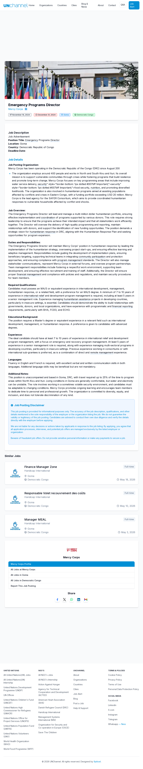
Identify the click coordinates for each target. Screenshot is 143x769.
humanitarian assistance (77, 299)
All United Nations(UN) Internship (14, 681)
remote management (101, 352)
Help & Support (80, 708)
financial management (29, 274)
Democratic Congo (85, 115)
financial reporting (122, 306)
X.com (111, 710)
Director (55, 140)
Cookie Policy (115, 675)
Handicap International (49, 712)
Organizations (46, 5)
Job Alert (132, 5)
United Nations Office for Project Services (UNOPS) (16, 719)
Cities (74, 5)
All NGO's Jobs (45, 675)
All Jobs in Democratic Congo (26, 580)
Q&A (123, 4)
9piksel (97, 761)
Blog (75, 698)
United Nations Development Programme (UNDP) (17, 689)
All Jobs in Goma (19, 575)
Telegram (112, 719)
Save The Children (47, 732)
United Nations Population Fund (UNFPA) (19, 727)
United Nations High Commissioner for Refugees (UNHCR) (17, 710)
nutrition (95, 187)
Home (32, 5)
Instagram (112, 714)
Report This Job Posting (23, 586)
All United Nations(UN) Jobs (17, 675)
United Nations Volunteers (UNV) (16, 735)
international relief (34, 295)
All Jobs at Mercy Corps (23, 569)
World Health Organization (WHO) (16, 742)
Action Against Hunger (49, 684)
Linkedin (112, 705)
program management (69, 260)
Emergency (31, 140)
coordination (48, 217)
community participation (92, 256)
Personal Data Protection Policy (123, 689)
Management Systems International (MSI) (49, 718)
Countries (62, 5)
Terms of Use (114, 684)
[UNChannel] (16, 5)
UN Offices (9, 695)
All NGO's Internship (48, 679)
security (42, 184)
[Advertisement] (71, 34)
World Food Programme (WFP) (18, 749)
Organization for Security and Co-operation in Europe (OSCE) (53, 726)
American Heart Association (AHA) (51, 701)
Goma (66, 115)
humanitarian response (42, 231)
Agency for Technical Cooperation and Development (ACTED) (53, 692)
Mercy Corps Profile (21, 564)
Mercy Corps (15, 109)
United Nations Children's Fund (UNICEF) (19, 701)
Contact (112, 5)
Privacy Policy (115, 679)
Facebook (113, 700)
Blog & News (84, 5)
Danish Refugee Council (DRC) (53, 707)
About (101, 5)
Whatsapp (113, 724)
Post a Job (78, 703)
